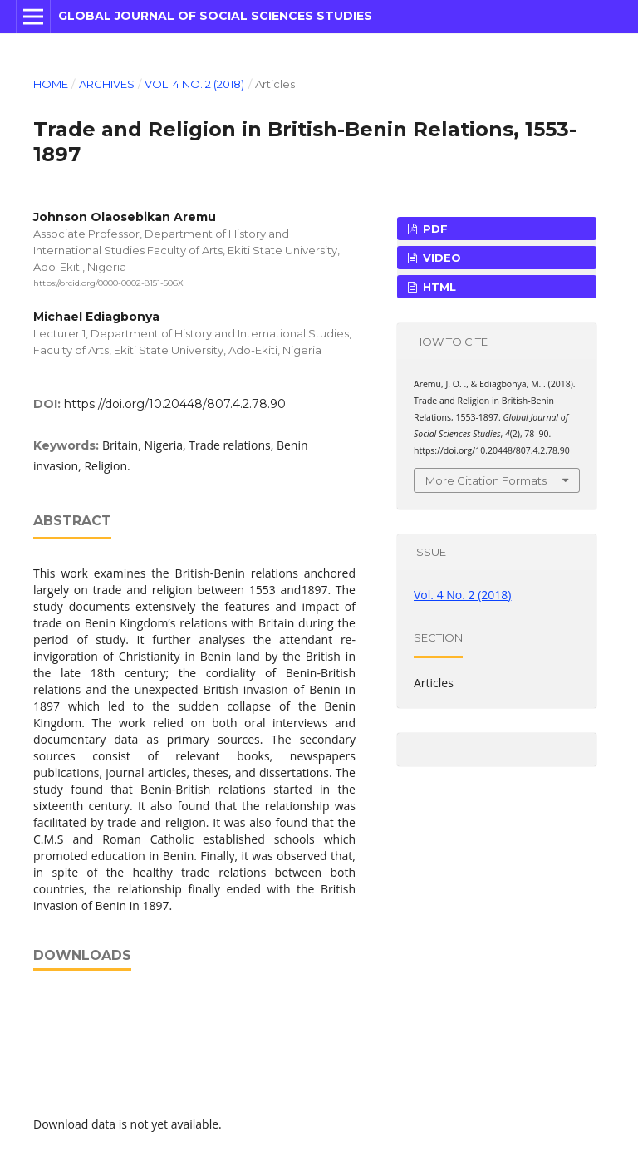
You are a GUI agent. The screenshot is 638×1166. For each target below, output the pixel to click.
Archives (107, 84)
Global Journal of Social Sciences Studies (215, 15)
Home (50, 84)
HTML (438, 286)
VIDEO (440, 257)
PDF (434, 228)
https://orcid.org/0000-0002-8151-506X (108, 283)
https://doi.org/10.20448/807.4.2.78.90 (175, 403)
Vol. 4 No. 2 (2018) (194, 84)
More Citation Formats (486, 480)
